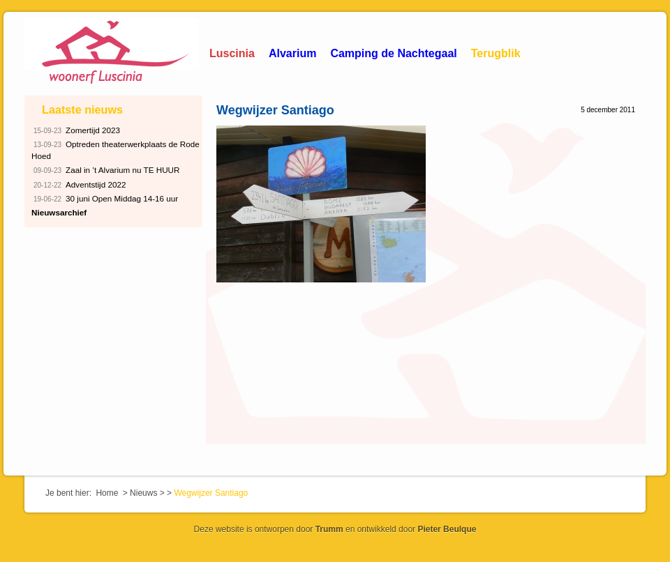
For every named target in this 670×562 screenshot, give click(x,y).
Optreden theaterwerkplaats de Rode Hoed (115, 149)
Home (107, 493)
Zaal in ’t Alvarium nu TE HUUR (105, 170)
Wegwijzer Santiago (275, 110)
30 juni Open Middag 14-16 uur (104, 199)
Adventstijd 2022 (78, 185)
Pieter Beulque (446, 529)
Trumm (329, 529)
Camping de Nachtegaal (393, 53)
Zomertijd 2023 (75, 131)
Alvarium (292, 53)
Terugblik (496, 53)
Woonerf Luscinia (111, 52)
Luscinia (232, 53)
